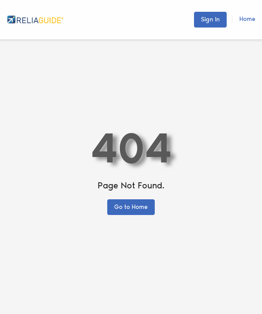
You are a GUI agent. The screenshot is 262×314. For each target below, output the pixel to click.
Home (247, 19)
